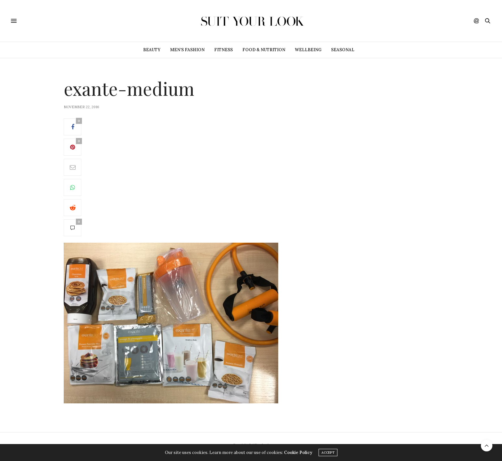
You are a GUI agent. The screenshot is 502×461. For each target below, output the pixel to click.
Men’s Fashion (187, 50)
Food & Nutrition (263, 50)
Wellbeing (308, 50)
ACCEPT (328, 452)
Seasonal (342, 50)
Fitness (223, 50)
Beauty (151, 50)
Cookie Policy (298, 452)
